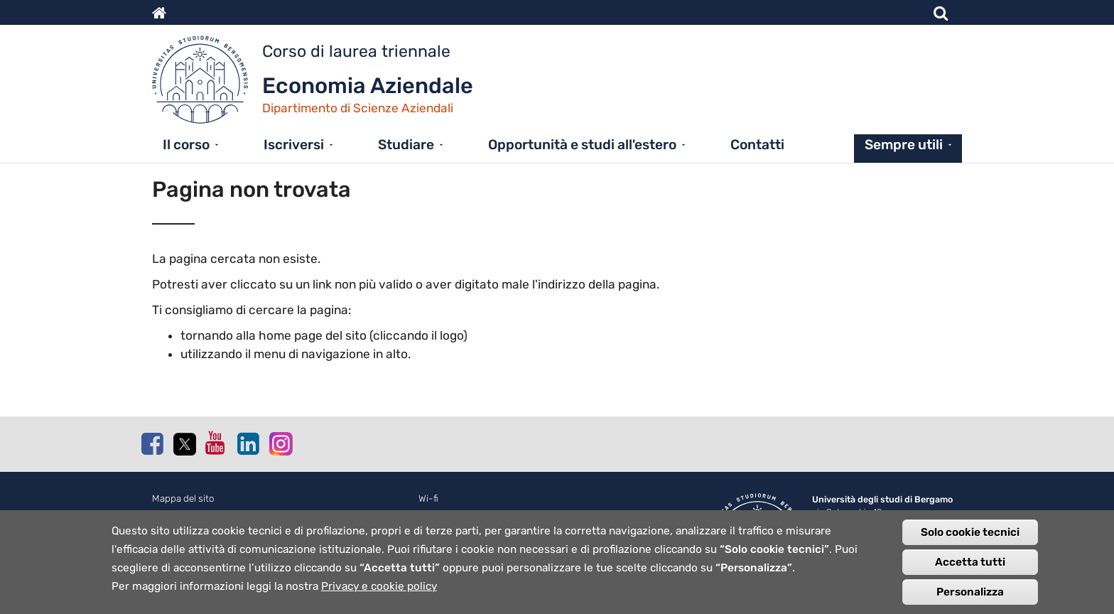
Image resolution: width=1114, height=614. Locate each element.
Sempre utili (904, 144)
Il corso (186, 144)
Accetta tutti (970, 566)
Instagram (280, 443)
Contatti (757, 144)
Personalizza (970, 596)
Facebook (152, 443)
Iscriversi (294, 144)
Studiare (406, 144)
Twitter (184, 444)
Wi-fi (428, 498)
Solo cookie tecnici (970, 536)
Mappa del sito (183, 498)
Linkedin (248, 443)
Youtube (216, 443)
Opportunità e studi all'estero (582, 144)
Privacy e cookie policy (379, 590)
